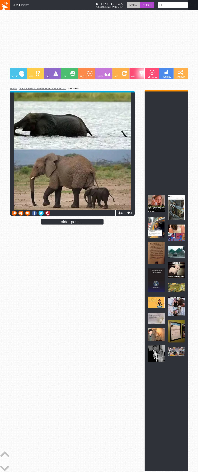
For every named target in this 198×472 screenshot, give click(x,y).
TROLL (86, 74)
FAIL (52, 74)
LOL (69, 74)
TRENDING (166, 74)
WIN (137, 74)
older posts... (72, 221)
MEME (18, 74)
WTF (34, 74)
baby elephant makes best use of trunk (42, 88)
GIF (120, 74)
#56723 (13, 88)
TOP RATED (152, 74)
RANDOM (181, 74)
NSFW (103, 74)
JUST (21, 5)
